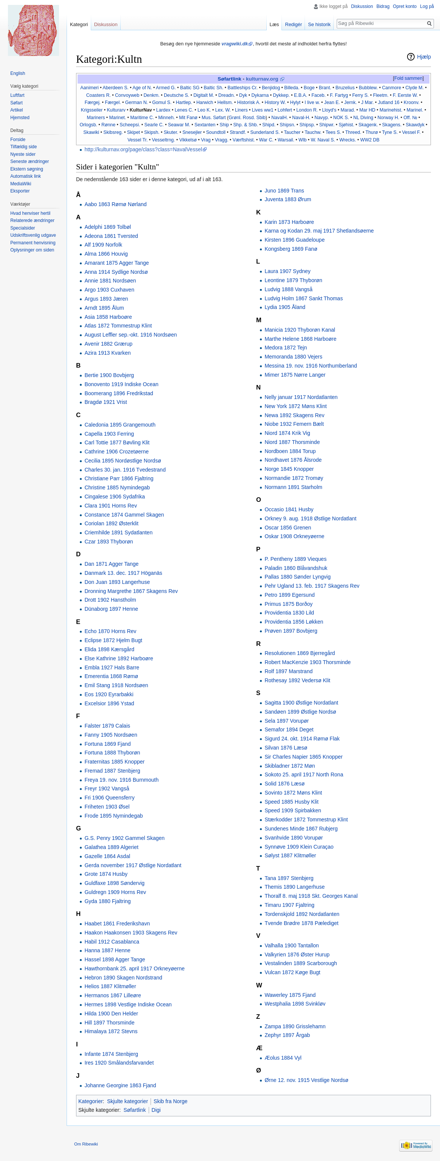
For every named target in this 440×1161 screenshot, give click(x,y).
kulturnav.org (262, 79)
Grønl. (235, 117)
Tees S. (333, 132)
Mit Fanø (188, 117)
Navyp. (321, 117)
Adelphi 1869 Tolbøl (107, 227)
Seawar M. (179, 124)
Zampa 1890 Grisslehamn (294, 1026)
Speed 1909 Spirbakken (292, 810)
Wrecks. (347, 140)
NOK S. (341, 117)
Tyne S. (390, 132)
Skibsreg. (113, 132)
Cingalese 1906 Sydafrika (114, 497)
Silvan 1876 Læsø (285, 748)
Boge (309, 87)
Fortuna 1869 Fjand (107, 744)
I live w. (312, 102)
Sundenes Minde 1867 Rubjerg (300, 829)
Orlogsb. (88, 124)
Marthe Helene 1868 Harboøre (300, 339)
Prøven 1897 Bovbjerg (290, 631)
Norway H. (388, 117)
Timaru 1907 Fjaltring (289, 905)
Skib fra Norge (170, 1101)
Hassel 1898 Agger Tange (114, 959)
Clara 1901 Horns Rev (110, 506)
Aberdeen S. (115, 87)
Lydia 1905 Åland (284, 307)
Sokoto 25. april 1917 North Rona (303, 774)
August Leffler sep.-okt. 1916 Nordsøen (130, 335)
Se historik (319, 24)
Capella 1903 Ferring (109, 434)
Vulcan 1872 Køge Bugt (292, 972)
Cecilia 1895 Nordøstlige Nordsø (122, 461)
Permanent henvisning (32, 242)
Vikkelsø (188, 140)
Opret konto (405, 6)
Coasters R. (98, 95)
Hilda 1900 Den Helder (111, 1013)
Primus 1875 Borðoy (288, 604)
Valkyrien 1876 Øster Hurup (297, 954)
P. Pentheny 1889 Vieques (295, 559)
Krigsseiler (92, 110)
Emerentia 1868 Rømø (111, 676)
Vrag (206, 140)
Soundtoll (215, 132)
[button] (408, 78)
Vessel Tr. (137, 140)
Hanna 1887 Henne (107, 950)
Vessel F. (411, 132)
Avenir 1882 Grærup (108, 344)
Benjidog (271, 87)
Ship (224, 124)
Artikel (16, 110)
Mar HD (367, 110)
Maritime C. (142, 117)
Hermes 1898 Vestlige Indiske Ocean (127, 1004)
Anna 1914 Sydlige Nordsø (116, 272)
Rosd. (249, 117)
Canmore (391, 87)
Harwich (204, 102)
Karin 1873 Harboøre (289, 222)
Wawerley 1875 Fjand (290, 995)
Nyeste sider (23, 154)
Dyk (243, 95)
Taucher (292, 132)
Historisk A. (249, 102)
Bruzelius (345, 87)
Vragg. (222, 140)
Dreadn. (226, 95)
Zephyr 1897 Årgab (287, 1035)
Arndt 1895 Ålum (104, 308)
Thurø (371, 132)
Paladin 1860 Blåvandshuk (295, 568)
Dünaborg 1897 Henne (111, 609)
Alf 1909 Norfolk (103, 245)
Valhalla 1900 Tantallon (291, 945)
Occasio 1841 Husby (288, 509)
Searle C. (153, 124)
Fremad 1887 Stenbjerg (112, 771)
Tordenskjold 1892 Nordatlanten (301, 914)
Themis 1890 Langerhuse (294, 887)
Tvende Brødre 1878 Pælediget (301, 923)
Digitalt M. (203, 95)
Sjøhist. (346, 124)
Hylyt (295, 102)
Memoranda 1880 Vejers (293, 357)
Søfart (16, 103)
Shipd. (268, 124)
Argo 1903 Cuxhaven (109, 290)
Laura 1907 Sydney (287, 271)
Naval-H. (301, 117)
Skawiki (91, 132)
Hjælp (424, 57)
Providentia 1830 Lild (289, 613)
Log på (427, 6)
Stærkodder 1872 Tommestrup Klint (306, 819)
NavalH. (279, 117)
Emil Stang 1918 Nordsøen (116, 685)
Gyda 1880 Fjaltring (107, 901)
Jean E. (332, 102)
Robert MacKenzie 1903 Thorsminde (307, 662)
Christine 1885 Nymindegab (117, 487)
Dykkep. (281, 95)
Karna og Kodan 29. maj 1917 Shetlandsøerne (319, 231)
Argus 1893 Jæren (106, 299)
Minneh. (166, 117)
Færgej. (93, 102)
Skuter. (171, 132)
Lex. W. (223, 110)
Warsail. (286, 140)
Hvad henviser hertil (30, 213)
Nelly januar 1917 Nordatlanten (300, 397)
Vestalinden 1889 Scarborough (300, 963)
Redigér (293, 24)
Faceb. (318, 95)
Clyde (411, 87)
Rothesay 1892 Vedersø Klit (297, 680)
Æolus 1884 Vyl (283, 1058)
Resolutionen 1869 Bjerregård (299, 653)
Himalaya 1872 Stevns (110, 1031)
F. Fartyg (339, 95)
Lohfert (285, 110)
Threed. (353, 132)
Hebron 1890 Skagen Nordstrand (123, 978)
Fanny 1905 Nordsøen (110, 735)
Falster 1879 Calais (107, 726)
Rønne (108, 124)
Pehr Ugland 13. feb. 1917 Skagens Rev (311, 586)
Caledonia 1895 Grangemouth (119, 425)
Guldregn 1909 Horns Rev (115, 892)
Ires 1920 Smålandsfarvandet (119, 1063)
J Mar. (367, 102)
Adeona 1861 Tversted (111, 236)
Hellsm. (225, 102)
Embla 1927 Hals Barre (111, 667)
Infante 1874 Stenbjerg (111, 1054)
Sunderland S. (265, 132)
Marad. (347, 110)
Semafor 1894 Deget (288, 729)
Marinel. (415, 110)
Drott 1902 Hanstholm (110, 600)
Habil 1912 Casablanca (111, 942)
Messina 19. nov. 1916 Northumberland (310, 366)
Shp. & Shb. (245, 124)
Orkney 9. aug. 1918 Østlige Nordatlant (310, 518)
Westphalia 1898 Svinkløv (294, 1004)
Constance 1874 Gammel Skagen (124, 515)
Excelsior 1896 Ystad (109, 703)
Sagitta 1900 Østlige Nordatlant (301, 703)
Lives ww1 (263, 110)
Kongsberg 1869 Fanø (290, 249)
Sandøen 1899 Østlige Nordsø (300, 712)
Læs (274, 24)
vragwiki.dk (235, 44)
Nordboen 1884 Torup (290, 451)
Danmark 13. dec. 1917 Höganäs (123, 573)
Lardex (163, 110)
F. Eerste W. (405, 95)
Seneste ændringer (29, 161)
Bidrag (383, 6)
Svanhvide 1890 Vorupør (293, 838)
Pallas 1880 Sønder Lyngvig (297, 577)
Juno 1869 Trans (284, 191)
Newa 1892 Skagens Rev (294, 415)
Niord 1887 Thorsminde (292, 442)
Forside (17, 139)
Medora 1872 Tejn (285, 348)
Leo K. (204, 110)
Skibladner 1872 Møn (289, 766)
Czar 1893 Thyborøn (108, 542)
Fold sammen (408, 78)
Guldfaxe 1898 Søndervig (114, 883)
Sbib (261, 117)
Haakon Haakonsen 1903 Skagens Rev (130, 933)
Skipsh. (151, 132)
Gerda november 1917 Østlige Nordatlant (132, 865)
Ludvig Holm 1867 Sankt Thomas (303, 298)
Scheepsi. (130, 124)
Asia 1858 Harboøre (108, 317)
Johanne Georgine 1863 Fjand (120, 1085)
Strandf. (238, 132)
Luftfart (17, 95)
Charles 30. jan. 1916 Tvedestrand (125, 470)
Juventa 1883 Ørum (287, 199)
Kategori (79, 24)
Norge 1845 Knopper (289, 469)
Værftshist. (244, 140)
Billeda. (291, 87)
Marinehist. (390, 110)
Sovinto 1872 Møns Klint (293, 793)
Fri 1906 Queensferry (109, 798)
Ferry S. (360, 95)
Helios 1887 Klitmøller (110, 986)
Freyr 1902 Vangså (106, 788)
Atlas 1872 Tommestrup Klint (118, 326)
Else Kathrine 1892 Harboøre (118, 658)
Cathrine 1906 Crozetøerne (116, 452)
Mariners (96, 117)
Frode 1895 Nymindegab (113, 816)
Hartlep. (184, 102)
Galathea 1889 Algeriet (111, 847)
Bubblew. (368, 87)
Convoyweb (127, 95)
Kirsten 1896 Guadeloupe (294, 240)
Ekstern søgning (26, 169)
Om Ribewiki (86, 1144)
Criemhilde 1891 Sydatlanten (118, 532)
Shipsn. (287, 124)
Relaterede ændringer (32, 220)
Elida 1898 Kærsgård (109, 649)
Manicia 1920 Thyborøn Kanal (299, 330)
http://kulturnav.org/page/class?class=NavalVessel (143, 149)
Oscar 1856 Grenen (287, 528)
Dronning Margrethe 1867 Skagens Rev (131, 591)
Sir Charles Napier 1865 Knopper (303, 757)
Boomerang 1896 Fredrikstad (118, 393)
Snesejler (192, 132)
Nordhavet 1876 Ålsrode (293, 460)
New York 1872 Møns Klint (295, 406)
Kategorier (90, 1101)
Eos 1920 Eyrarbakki (108, 694)
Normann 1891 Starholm (293, 487)
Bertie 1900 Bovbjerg (109, 375)
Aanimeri (89, 87)
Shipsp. (307, 124)
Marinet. (117, 117)
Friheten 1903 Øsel (106, 807)
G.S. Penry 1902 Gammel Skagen (124, 838)
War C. (266, 140)
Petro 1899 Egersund (289, 595)
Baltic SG (189, 87)
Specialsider (22, 228)
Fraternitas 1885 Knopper (114, 762)
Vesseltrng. (163, 140)
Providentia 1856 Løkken (293, 622)
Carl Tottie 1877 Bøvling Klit (116, 442)
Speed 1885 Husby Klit (291, 802)
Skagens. (391, 124)
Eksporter (20, 191)
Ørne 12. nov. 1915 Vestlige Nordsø (306, 1080)
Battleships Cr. (243, 87)
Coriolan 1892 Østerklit (111, 523)
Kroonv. (412, 102)
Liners (241, 110)
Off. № (410, 117)
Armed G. (166, 87)
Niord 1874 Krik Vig (287, 433)
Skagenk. (368, 124)
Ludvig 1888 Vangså (288, 289)
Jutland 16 (389, 102)
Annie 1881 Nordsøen (110, 281)
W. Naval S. (323, 140)
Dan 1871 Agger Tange (111, 564)
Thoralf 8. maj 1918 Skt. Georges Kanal (311, 896)
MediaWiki (20, 183)
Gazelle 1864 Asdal (107, 856)
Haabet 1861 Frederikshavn (117, 923)
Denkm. (151, 95)
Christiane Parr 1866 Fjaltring (118, 478)
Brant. (325, 87)
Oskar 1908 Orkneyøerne (294, 536)
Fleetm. (381, 95)
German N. (136, 102)
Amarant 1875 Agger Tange (116, 263)
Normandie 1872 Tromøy (293, 478)
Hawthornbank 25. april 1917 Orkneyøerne (134, 968)
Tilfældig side (23, 146)
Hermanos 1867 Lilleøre (112, 995)
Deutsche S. (176, 95)
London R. (307, 110)
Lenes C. (184, 110)
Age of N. (142, 87)
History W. (275, 102)
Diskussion (362, 6)
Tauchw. (313, 132)
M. (421, 87)
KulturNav (141, 110)
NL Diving (363, 117)
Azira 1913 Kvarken (107, 353)
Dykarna (260, 95)
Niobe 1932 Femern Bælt (293, 424)
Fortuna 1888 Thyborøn (112, 753)
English (17, 73)
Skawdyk (415, 124)
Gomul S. (161, 102)
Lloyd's (329, 110)
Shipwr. (326, 124)
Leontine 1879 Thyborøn (293, 280)
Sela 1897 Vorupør (286, 721)
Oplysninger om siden (32, 250)
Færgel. (113, 102)
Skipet (133, 132)
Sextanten (204, 124)
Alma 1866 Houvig (105, 254)
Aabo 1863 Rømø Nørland (115, 204)
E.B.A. (300, 95)
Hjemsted (20, 117)
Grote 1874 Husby (105, 874)
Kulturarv (116, 110)
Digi (156, 1110)
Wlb (302, 140)
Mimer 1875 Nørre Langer (294, 375)
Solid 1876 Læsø (284, 784)
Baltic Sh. (213, 87)
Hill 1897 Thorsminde (109, 1023)
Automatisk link (25, 176)
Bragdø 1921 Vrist (105, 402)
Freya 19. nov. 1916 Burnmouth (121, 780)
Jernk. (350, 102)
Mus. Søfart (214, 117)
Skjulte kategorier (127, 1101)
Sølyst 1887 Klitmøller (290, 855)
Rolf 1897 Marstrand (288, 671)
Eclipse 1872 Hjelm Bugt (113, 640)
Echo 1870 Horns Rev (110, 631)
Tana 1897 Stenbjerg (288, 878)
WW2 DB (369, 140)
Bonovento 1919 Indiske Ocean (121, 384)
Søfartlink (229, 79)
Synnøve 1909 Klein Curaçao (298, 847)
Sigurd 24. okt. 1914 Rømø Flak (301, 739)
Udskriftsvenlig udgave (33, 235)
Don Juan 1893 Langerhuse (117, 582)
